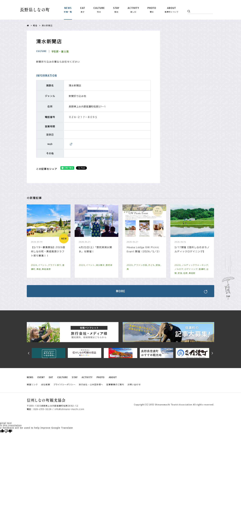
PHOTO (101, 377)
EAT (51, 377)
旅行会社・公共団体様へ (91, 385)
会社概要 (45, 385)
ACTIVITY (87, 377)
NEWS (30, 377)
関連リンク (32, 385)
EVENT (41, 377)
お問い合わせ (134, 385)
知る (35, 26)
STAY (75, 377)
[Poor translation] (8, 431)
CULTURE (62, 377)
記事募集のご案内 (115, 385)
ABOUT (113, 377)
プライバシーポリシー (64, 385)
